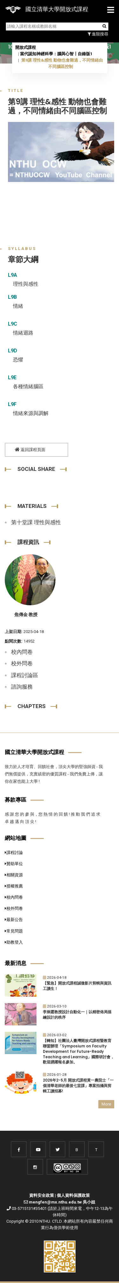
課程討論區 (24, 675)
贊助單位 (14, 863)
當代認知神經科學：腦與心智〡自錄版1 (56, 53)
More (106, 1104)
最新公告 (14, 919)
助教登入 (14, 942)
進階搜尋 (98, 34)
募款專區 (15, 800)
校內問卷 (22, 652)
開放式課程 (25, 47)
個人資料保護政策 (73, 1195)
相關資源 (14, 874)
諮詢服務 (22, 686)
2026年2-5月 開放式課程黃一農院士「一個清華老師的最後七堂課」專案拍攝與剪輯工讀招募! (78, 1085)
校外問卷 (22, 663)
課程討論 (14, 852)
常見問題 (14, 931)
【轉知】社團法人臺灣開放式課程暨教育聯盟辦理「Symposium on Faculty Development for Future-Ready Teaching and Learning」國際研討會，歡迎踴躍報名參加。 (78, 1051)
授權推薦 (14, 886)
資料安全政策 (41, 1195)
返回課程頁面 (30, 449)
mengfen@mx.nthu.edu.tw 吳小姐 (62, 1202)
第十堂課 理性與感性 (36, 522)
